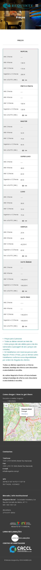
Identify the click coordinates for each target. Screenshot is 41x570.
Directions (25, 414)
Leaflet (34, 440)
